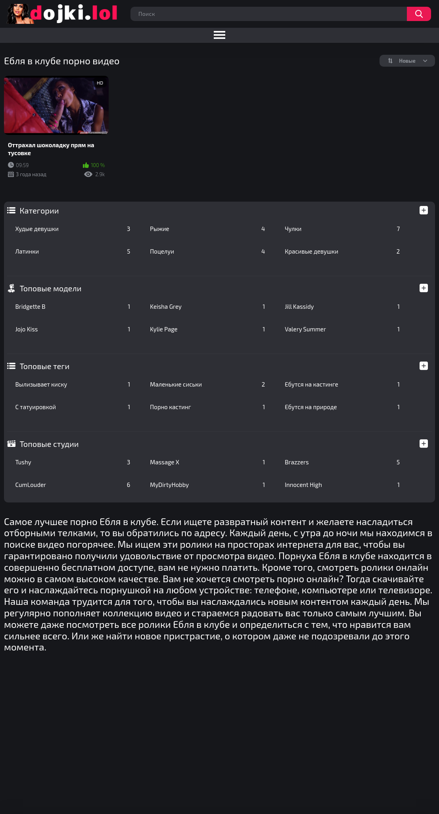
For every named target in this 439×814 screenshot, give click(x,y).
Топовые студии (49, 443)
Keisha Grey (207, 306)
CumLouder (72, 484)
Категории (39, 210)
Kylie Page (207, 329)
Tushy (72, 462)
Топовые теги (44, 366)
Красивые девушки (342, 251)
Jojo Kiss (72, 329)
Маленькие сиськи (207, 384)
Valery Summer (342, 329)
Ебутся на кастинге (342, 384)
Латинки (72, 251)
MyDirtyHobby (207, 484)
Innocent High (342, 484)
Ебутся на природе (342, 406)
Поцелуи (207, 251)
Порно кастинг (207, 406)
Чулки (342, 228)
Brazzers (342, 462)
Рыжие (207, 228)
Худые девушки (72, 228)
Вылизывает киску (72, 384)
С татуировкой (72, 406)
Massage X (207, 462)
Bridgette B (72, 306)
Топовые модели (50, 288)
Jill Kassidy (342, 306)
